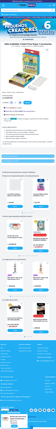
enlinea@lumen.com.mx (10, 380)
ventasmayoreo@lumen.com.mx (12, 400)
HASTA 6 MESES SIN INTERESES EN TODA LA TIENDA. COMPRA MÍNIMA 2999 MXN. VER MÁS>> (28, 17)
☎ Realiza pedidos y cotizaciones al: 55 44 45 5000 (26, 1)
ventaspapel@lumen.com (46, 361)
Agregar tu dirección (9, 15)
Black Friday (48, 389)
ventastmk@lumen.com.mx (11, 390)
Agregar (27, 102)
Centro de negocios (8, 393)
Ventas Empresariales (7, 371)
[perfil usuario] (49, 5)
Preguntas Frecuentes (25, 351)
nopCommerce (31, 417)
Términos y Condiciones (44, 354)
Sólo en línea (37, 232)
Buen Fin (47, 386)
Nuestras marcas (6, 362)
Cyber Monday (49, 392)
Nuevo (9, 275)
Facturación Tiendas (25, 348)
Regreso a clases (50, 383)
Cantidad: (5, 103)
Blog (2, 348)
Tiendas (3, 359)
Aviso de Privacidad (42, 348)
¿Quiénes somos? (6, 357)
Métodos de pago (42, 351)
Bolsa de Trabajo (5, 351)
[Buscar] (52, 10)
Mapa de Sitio (5, 365)
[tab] (22, 212)
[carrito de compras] (53, 5)
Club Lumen (4, 354)
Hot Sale (47, 380)
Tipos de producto (6, 368)
